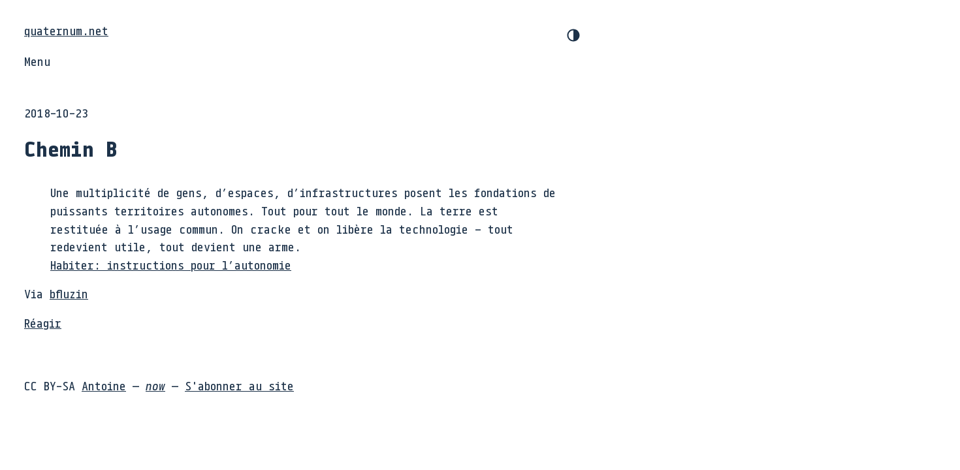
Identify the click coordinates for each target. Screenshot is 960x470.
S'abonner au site (239, 386)
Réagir (42, 323)
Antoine (104, 386)
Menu (37, 61)
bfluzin (69, 294)
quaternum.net (66, 31)
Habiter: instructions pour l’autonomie (170, 265)
